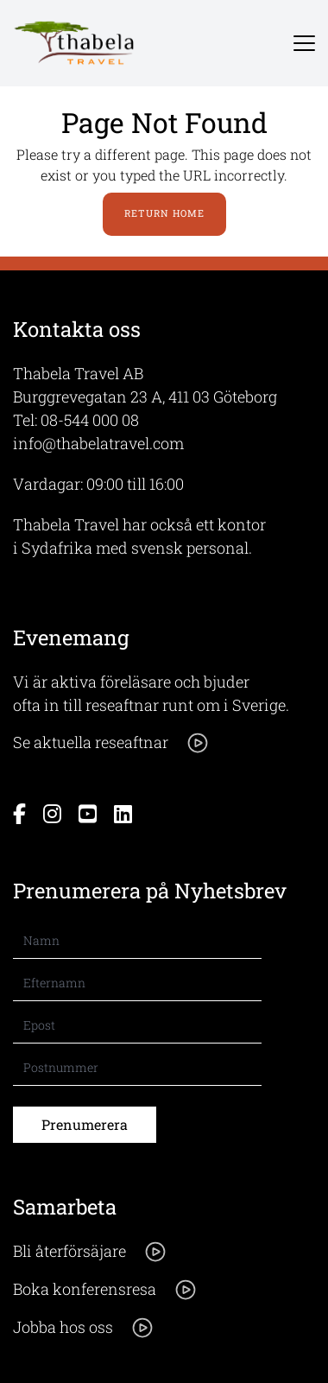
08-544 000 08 (90, 419)
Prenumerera (84, 1124)
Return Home (164, 212)
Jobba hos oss (84, 1328)
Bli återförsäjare (90, 1252)
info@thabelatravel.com (98, 443)
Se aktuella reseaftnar (111, 743)
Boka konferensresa (105, 1290)
